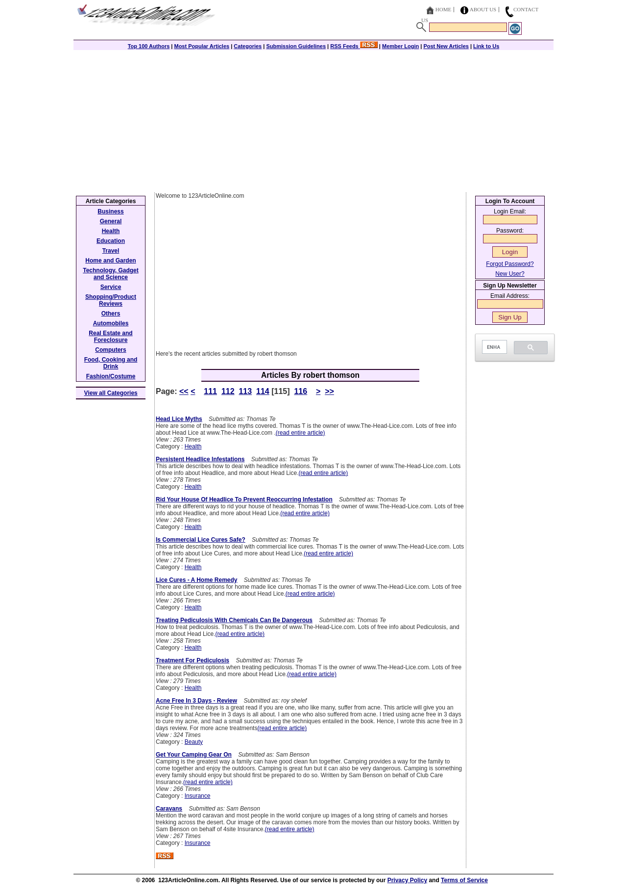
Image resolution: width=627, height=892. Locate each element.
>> (329, 391)
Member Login (400, 46)
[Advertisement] (313, 118)
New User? (509, 273)
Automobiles (111, 323)
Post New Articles (446, 46)
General (111, 221)
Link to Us (486, 46)
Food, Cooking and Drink (111, 363)
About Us (483, 9)
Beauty (194, 741)
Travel (111, 250)
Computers (110, 349)
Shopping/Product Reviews (110, 300)
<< (184, 391)
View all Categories (111, 393)
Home (443, 9)
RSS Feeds (354, 46)
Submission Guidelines (296, 46)
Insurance (198, 795)
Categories (248, 46)
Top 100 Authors (149, 46)
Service (110, 287)
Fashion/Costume (111, 376)
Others (111, 313)
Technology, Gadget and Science (111, 274)
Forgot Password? (509, 264)
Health (193, 446)
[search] (493, 347)
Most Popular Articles (201, 46)
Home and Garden (110, 260)
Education (110, 240)
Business (110, 211)
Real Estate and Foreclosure (110, 336)
